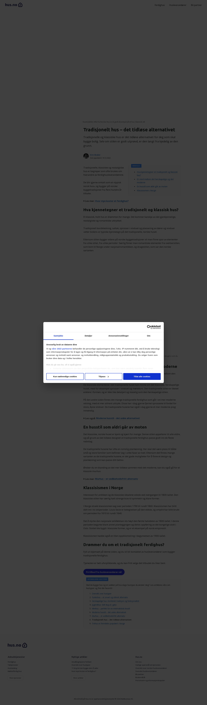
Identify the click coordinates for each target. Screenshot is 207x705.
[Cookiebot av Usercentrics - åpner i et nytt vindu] (149, 327)
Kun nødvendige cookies (65, 376)
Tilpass (104, 376)
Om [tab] (148, 336)
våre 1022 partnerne (62, 349)
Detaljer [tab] (88, 336)
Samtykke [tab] (58, 336)
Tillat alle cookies (142, 376)
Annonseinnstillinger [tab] (118, 336)
